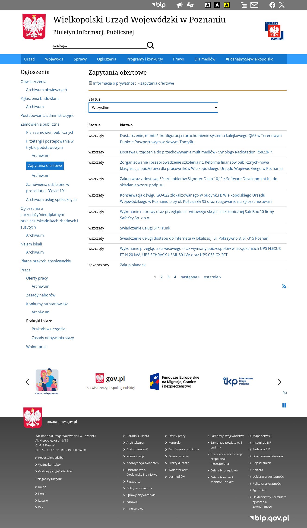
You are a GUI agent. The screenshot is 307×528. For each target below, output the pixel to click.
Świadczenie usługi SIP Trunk (145, 228)
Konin (42, 493)
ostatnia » (212, 277)
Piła (40, 507)
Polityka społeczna (139, 488)
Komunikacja (135, 456)
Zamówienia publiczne (183, 449)
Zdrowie (132, 502)
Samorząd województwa (227, 436)
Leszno (43, 500)
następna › (190, 277)
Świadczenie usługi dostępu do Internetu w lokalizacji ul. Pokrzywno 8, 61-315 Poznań (194, 238)
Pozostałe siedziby (50, 457)
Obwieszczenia (178, 456)
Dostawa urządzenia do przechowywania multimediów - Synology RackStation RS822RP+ (197, 152)
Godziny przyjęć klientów (55, 471)
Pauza (284, 405)
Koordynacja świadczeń (143, 463)
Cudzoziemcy (137, 449)
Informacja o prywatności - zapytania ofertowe (131, 83)
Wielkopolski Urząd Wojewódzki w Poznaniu (139, 19)
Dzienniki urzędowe (224, 470)
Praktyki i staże (178, 463)
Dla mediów (176, 476)
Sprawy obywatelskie (141, 495)
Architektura (135, 442)
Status (95, 99)
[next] (279, 382)
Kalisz (42, 487)
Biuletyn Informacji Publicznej (93, 32)
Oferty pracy (177, 436)
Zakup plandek (133, 264)
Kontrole (174, 442)
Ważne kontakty (49, 464)
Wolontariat (178, 470)
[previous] (28, 382)
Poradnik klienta (138, 436)
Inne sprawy (135, 508)
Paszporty (133, 481)
